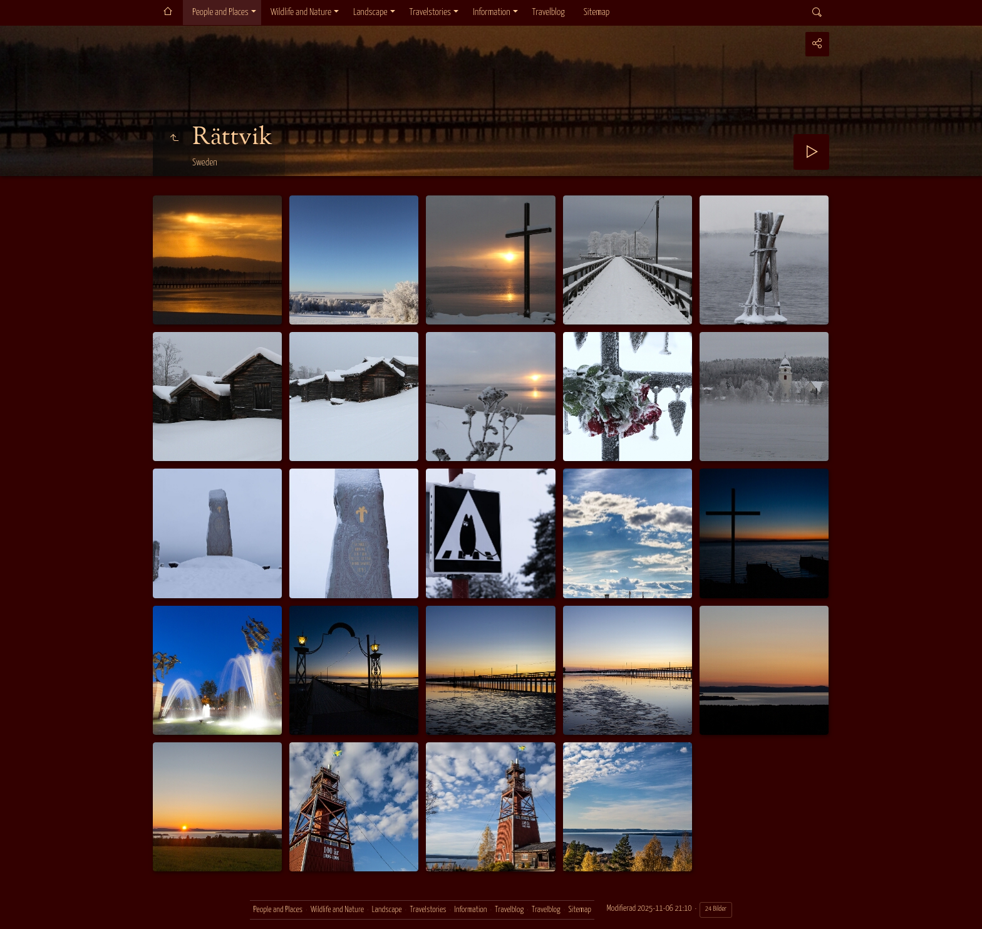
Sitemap (596, 12)
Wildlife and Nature (301, 12)
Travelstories (430, 12)
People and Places (220, 12)
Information (491, 12)
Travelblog (548, 12)
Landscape (370, 12)
